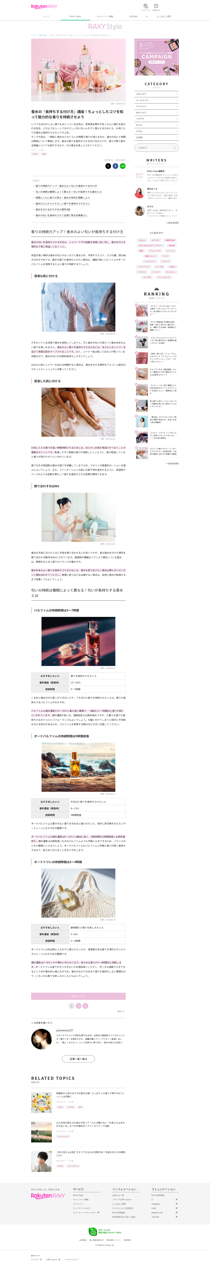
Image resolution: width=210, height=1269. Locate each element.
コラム (139, 131)
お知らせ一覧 (118, 1195)
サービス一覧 (36, 1260)
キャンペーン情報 (105, 16)
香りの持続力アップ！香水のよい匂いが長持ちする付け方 (66, 186)
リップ (165, 256)
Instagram (156, 1204)
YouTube (155, 1217)
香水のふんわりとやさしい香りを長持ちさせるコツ (63, 203)
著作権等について (113, 1240)
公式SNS (133, 16)
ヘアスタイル (149, 261)
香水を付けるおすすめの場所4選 (53, 209)
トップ (46, 16)
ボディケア (141, 112)
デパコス (141, 272)
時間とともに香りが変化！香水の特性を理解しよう (63, 197)
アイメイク (141, 106)
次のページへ (78, 996)
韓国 (141, 250)
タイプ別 (147, 277)
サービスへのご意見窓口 (123, 1208)
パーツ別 (159, 266)
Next (120, 1011)
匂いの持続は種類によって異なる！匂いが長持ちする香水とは (69, 191)
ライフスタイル (63, 1136)
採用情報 (127, 1240)
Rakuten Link (157, 1213)
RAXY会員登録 (158, 1195)
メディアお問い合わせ (122, 1199)
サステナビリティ (72, 1260)
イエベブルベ (143, 266)
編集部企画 (170, 240)
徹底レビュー (150, 256)
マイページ (78, 1204)
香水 (44, 154)
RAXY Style (75, 16)
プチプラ (165, 261)
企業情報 (82, 1240)
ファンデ (155, 272)
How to (35, 154)
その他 (41, 150)
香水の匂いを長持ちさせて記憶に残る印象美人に (62, 215)
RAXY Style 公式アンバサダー (150, 245)
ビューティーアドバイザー (84, 1213)
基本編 (171, 245)
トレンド (170, 250)
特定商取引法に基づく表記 (123, 1217)
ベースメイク (142, 100)
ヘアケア (140, 118)
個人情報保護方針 (96, 1240)
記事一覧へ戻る (78, 1059)
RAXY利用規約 (118, 1213)
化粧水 (172, 266)
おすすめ (71, 1107)
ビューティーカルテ (81, 1208)
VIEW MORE (172, 222)
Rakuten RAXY (44, 6)
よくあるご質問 (164, 16)
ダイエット (170, 272)
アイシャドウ (155, 250)
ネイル (139, 124)
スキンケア (141, 94)
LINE (154, 1208)
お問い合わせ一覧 (53, 1260)
